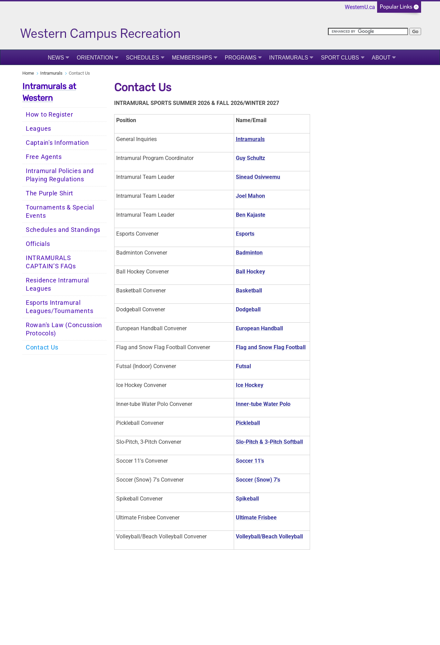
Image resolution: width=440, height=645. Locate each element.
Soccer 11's (250, 461)
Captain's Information (57, 142)
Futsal (243, 366)
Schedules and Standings (63, 229)
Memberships (192, 58)
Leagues (38, 128)
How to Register (49, 114)
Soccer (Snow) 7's (258, 479)
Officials (38, 243)
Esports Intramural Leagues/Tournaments (59, 306)
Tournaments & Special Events (60, 211)
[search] (368, 31)
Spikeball (247, 498)
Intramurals (288, 58)
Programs (240, 58)
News (56, 58)
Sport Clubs (340, 58)
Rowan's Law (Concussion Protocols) (64, 329)
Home (28, 73)
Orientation (95, 58)
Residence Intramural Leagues (57, 284)
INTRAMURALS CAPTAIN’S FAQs (51, 262)
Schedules (142, 58)
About (381, 58)
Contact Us (42, 347)
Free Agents (44, 156)
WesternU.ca (360, 7)
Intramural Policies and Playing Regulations (60, 175)
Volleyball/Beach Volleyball (269, 536)
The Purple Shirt (49, 193)
